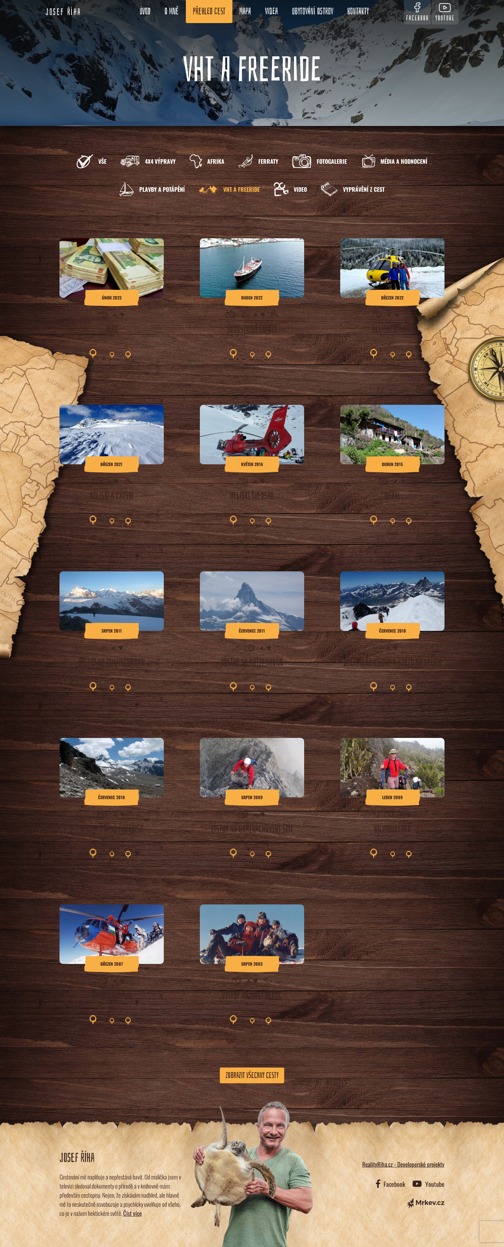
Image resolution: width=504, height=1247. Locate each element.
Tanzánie (392, 865)
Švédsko (252, 532)
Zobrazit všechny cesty (252, 1075)
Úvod (143, 11)
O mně (169, 11)
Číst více (132, 1213)
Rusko (111, 1032)
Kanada (392, 366)
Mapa (243, 11)
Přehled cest (207, 11)
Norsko (252, 366)
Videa (269, 11)
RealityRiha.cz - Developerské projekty (403, 1164)
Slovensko (252, 865)
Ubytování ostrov (310, 11)
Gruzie (111, 532)
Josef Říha (63, 12)
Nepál (392, 532)
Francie (251, 1032)
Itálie (392, 699)
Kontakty (356, 11)
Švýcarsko (112, 699)
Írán (111, 366)
